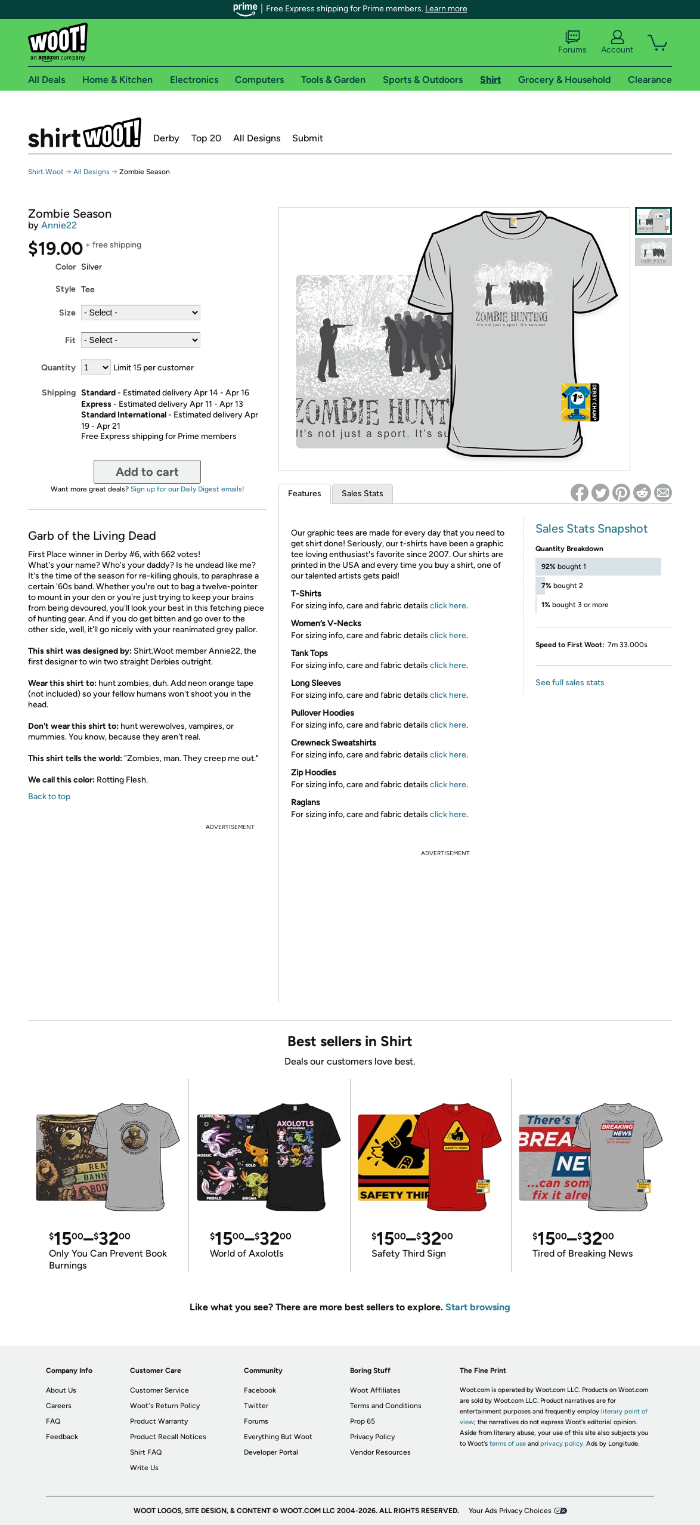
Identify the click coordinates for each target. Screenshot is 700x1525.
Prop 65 (362, 1421)
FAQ (53, 1421)
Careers (59, 1406)
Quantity (58, 368)
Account (617, 42)
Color (65, 267)
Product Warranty (159, 1421)
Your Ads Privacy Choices (510, 1511)
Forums (572, 42)
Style (65, 289)
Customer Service (159, 1390)
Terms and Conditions (386, 1406)
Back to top (49, 796)
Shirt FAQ (146, 1452)
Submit (307, 138)
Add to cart (147, 472)
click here (448, 606)
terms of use (508, 1443)
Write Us (144, 1468)
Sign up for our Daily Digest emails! (187, 489)
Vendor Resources (380, 1452)
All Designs (256, 138)
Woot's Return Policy (165, 1406)
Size (67, 313)
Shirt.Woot (84, 132)
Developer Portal (271, 1452)
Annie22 (59, 225)
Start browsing (477, 1307)
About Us (61, 1390)
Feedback (62, 1437)
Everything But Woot (278, 1437)
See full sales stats (570, 683)
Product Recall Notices (168, 1437)
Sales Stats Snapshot (591, 528)
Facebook (260, 1390)
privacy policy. (562, 1443)
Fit (70, 340)
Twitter (256, 1406)
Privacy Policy (372, 1437)
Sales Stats (362, 493)
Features (304, 493)
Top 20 (206, 138)
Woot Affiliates (375, 1390)
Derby (166, 138)
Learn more (446, 9)
